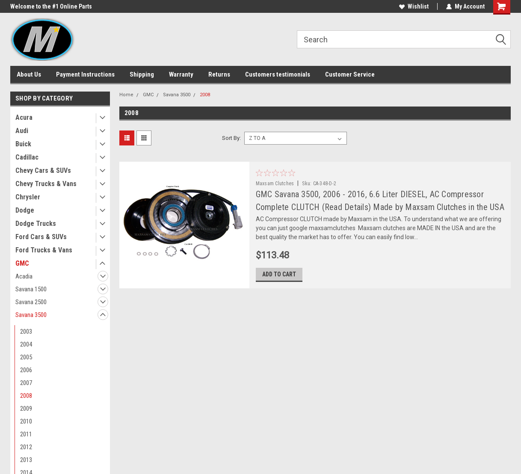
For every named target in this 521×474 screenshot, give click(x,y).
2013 (26, 460)
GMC (22, 263)
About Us (29, 74)
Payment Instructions (85, 74)
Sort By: (231, 138)
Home (126, 95)
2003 (26, 331)
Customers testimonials (277, 74)
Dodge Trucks (35, 223)
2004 (26, 344)
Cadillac (26, 157)
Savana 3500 (31, 315)
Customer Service (350, 74)
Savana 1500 (31, 289)
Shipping (142, 74)
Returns (219, 74)
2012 (26, 447)
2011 (26, 434)
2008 (26, 396)
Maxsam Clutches (275, 184)
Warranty (181, 74)
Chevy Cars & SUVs (43, 170)
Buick (23, 144)
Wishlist (414, 6)
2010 (26, 421)
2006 (26, 370)
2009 (26, 408)
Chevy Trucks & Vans (46, 184)
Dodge (24, 210)
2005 (26, 357)
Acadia (24, 276)
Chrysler (27, 197)
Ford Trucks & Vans (43, 250)
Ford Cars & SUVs (41, 237)
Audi (21, 131)
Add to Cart (279, 274)
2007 (26, 383)
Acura (24, 117)
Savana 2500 (31, 302)
